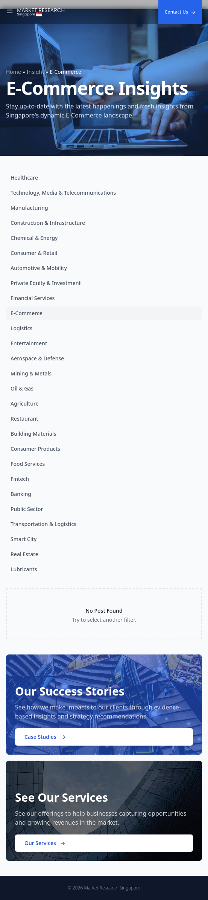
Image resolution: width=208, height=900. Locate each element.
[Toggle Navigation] (10, 12)
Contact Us (180, 12)
